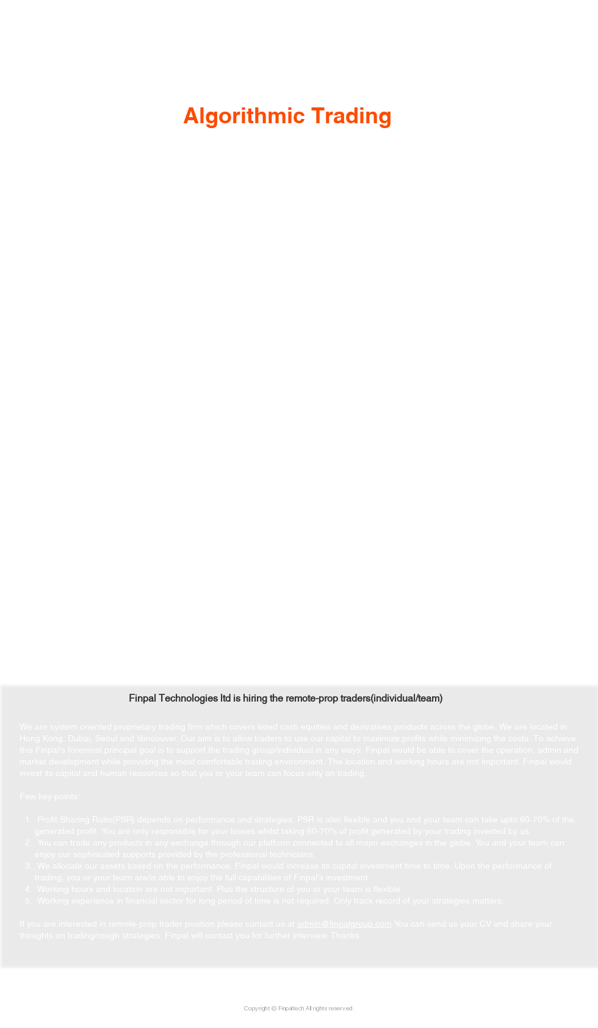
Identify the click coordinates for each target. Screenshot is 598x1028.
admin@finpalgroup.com (344, 923)
